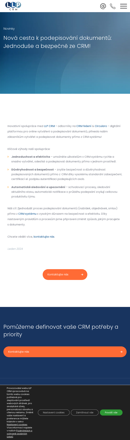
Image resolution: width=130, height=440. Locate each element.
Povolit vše (111, 412)
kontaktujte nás (44, 237)
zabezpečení (113, 174)
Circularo (101, 126)
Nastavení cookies (17, 424)
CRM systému (27, 214)
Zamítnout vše (84, 412)
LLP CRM (49, 126)
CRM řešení (83, 126)
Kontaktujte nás (57, 274)
